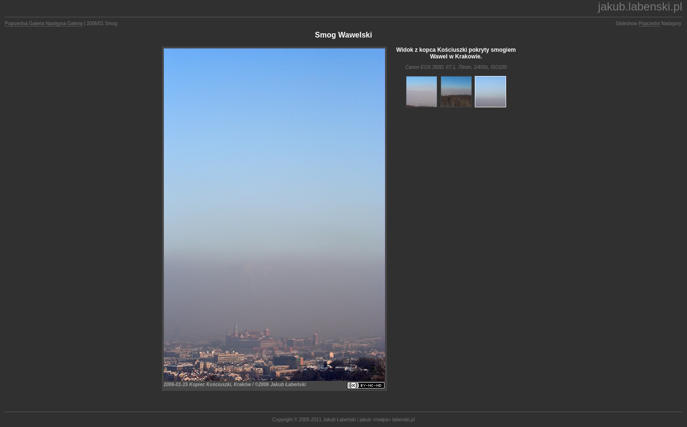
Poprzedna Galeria (24, 23)
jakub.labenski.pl (640, 6)
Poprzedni (649, 23)
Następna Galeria (64, 23)
